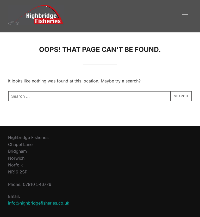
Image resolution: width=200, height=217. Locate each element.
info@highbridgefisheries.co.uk (38, 203)
